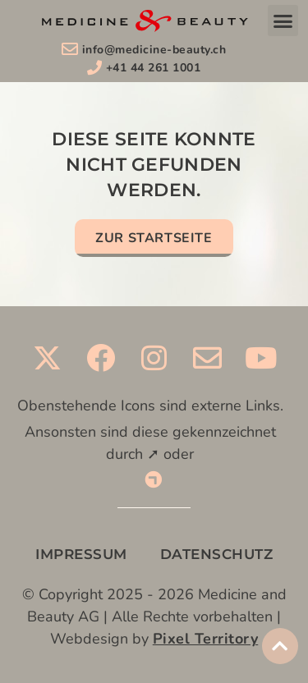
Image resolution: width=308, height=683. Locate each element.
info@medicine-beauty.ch (154, 49)
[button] (283, 20)
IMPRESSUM (81, 554)
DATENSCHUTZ (217, 554)
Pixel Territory (206, 639)
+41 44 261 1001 (153, 68)
